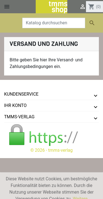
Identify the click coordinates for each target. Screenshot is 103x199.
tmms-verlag (19, 116)
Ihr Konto (15, 105)
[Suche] (53, 23)
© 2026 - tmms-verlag (51, 150)
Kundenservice (21, 94)
